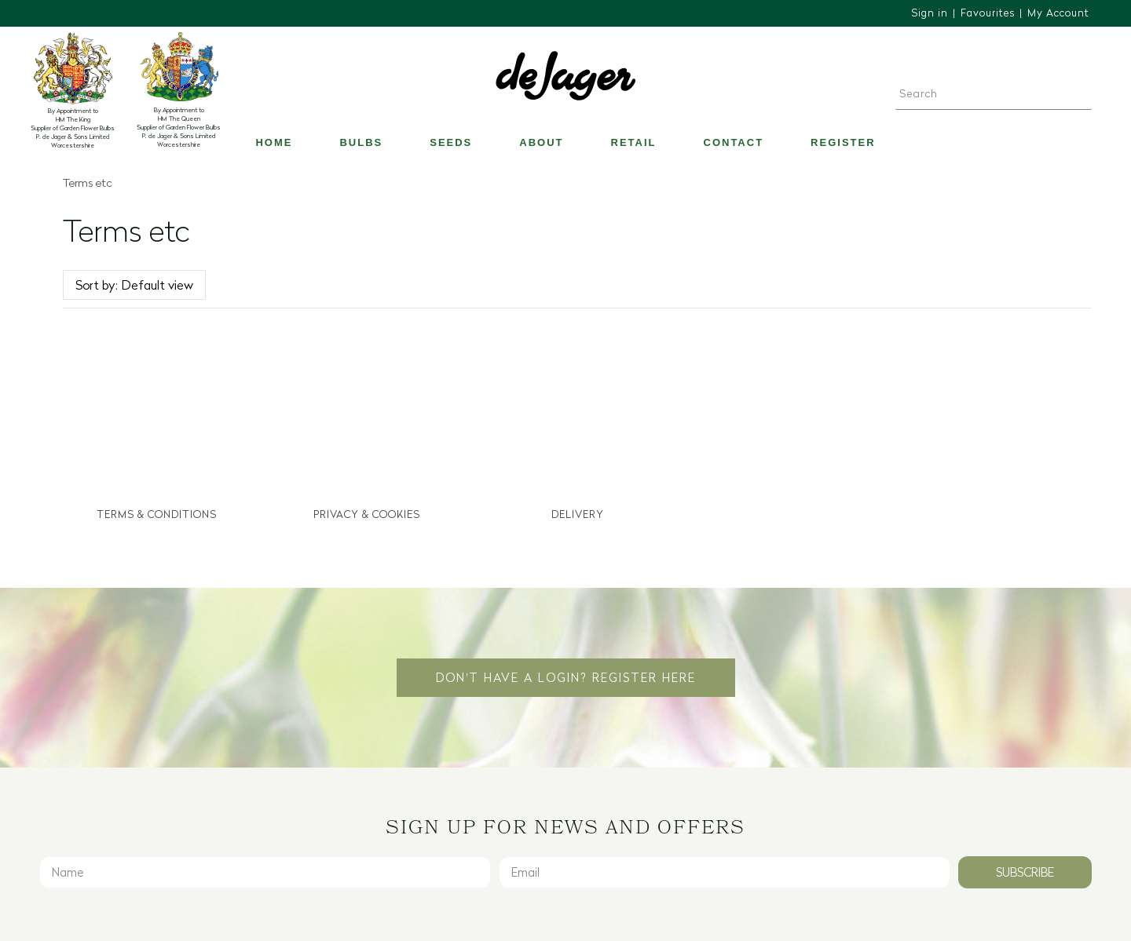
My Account (1058, 12)
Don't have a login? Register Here (566, 675)
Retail (634, 142)
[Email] (724, 870)
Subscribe (1025, 870)
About (541, 142)
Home (273, 142)
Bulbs (360, 142)
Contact (734, 142)
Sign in (929, 12)
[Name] (265, 870)
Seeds (451, 142)
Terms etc (87, 183)
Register (843, 142)
